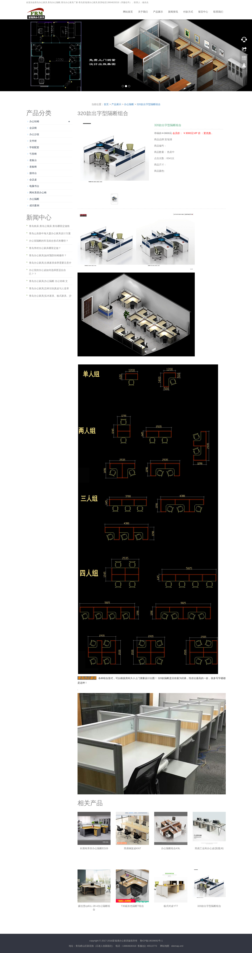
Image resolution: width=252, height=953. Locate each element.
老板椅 (33, 166)
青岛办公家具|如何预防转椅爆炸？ (47, 255)
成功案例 (34, 205)
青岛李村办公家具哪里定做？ (45, 248)
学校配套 (34, 147)
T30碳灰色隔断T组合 (132, 906)
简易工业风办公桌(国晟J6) (209, 848)
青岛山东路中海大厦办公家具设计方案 (50, 233)
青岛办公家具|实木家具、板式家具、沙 (50, 295)
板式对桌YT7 (171, 906)
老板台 (33, 160)
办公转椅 (34, 121)
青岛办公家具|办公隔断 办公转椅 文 (48, 281)
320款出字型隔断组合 (148, 104)
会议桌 (33, 179)
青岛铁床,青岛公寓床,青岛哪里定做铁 (49, 226)
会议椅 (33, 127)
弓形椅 (33, 153)
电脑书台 (34, 186)
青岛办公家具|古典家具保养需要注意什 (50, 262)
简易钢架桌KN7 (132, 848)
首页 (106, 104)
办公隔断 (129, 104)
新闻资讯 (173, 11)
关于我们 (143, 11)
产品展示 (158, 11)
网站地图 (164, 946)
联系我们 (218, 11)
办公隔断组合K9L (170, 848)
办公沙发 (34, 134)
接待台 (33, 173)
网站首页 (128, 11)
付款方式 (188, 11)
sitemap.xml (177, 946)
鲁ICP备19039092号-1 (151, 940)
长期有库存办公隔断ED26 (94, 848)
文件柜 (33, 140)
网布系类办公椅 (38, 192)
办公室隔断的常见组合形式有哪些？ (48, 240)
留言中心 (203, 11)
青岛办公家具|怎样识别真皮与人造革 (49, 288)
